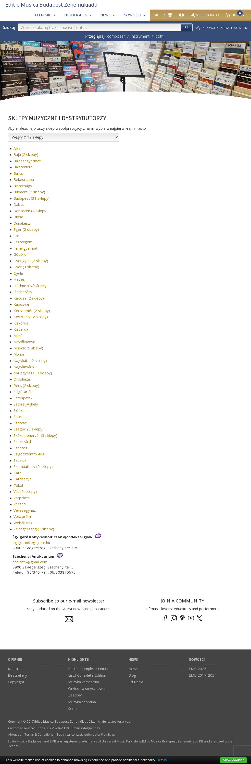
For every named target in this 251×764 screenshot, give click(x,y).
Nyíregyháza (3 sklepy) (32, 372)
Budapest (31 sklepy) (31, 198)
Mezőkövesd (24, 341)
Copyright (16, 681)
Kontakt (14, 668)
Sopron (19, 416)
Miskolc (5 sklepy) (28, 348)
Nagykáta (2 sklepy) (30, 360)
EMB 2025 (197, 668)
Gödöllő (19, 254)
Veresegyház (24, 510)
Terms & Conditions (39, 734)
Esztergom (22, 241)
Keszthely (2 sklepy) (30, 316)
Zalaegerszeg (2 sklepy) (33, 528)
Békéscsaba (23, 179)
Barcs (18, 173)
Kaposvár (21, 304)
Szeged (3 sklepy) (28, 429)
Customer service (21, 728)
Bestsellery (17, 675)
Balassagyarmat (27, 160)
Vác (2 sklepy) (25, 491)
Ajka (16, 148)
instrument (140, 36)
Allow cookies (233, 760)
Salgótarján (22, 391)
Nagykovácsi (24, 366)
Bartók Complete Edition (88, 668)
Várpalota (21, 497)
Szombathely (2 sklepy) (33, 466)
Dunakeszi (22, 223)
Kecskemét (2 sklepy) (31, 310)
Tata (17, 472)
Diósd (18, 216)
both (159, 36)
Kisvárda (20, 329)
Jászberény (22, 291)
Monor (19, 354)
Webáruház (23, 522)
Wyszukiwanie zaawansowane (221, 27)
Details (162, 760)
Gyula (18, 273)
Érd (16, 235)
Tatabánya (22, 478)
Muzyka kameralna (83, 681)
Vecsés (19, 503)
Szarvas (20, 422)
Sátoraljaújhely (25, 404)
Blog (132, 675)
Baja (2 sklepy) (25, 154)
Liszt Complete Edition (87, 675)
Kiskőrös (20, 323)
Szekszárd (22, 441)
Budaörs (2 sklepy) (29, 191)
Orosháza (21, 379)
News (133, 659)
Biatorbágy (22, 185)
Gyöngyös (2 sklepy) (30, 260)
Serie (72, 708)
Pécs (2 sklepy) (26, 385)
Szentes (20, 447)
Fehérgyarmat (25, 248)
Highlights (78, 659)
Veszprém (22, 516)
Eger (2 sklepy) (26, 229)
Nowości (197, 659)
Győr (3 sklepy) (26, 266)
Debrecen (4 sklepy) (30, 210)
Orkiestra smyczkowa (86, 688)
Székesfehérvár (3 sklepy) (35, 435)
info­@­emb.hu (91, 728)
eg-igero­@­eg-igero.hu (31, 542)
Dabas (18, 204)
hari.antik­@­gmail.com (30, 561)
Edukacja (135, 681)
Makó (18, 335)
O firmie (15, 659)
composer (116, 36)
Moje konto (204, 15)
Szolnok (19, 460)
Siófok (18, 410)
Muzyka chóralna (82, 701)
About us (14, 734)
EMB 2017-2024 (203, 675)
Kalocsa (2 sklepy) (28, 298)
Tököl (18, 485)
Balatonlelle (23, 166)
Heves (19, 279)
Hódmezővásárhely (30, 285)
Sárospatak (22, 397)
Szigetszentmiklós (28, 453)
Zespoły (75, 695)
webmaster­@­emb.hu (99, 734)
